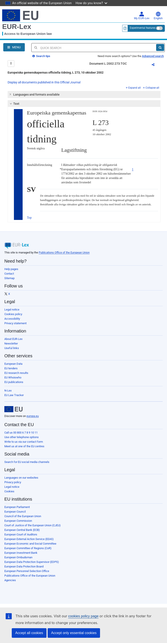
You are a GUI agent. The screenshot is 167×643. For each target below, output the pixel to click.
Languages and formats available (34, 94)
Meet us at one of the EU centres (24, 446)
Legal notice (11, 309)
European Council (15, 511)
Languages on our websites (21, 477)
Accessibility (12, 318)
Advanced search (153, 56)
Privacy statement (15, 323)
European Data (13, 363)
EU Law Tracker (14, 395)
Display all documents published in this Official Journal (44, 82)
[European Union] (13, 409)
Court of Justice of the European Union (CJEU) (32, 525)
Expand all (133, 87)
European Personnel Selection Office (26, 571)
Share (156, 65)
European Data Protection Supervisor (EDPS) (31, 562)
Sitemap (9, 278)
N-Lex (8, 390)
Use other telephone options (21, 437)
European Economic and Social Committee (30, 543)
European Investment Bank (20, 552)
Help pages (11, 269)
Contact (9, 273)
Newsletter (11, 343)
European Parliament (17, 507)
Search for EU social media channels (26, 462)
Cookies (9, 491)
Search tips (41, 56)
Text (14, 103)
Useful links (11, 348)
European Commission (18, 520)
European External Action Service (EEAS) (29, 539)
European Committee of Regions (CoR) (28, 548)
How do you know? (91, 3)
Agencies (10, 580)
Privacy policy (12, 482)
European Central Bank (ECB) (22, 530)
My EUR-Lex (141, 15)
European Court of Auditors (20, 534)
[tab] (84, 94)
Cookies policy (13, 314)
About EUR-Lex (13, 339)
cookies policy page (83, 616)
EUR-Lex (16, 26)
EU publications (13, 382)
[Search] (160, 47)
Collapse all (151, 87)
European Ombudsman (18, 557)
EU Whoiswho (12, 377)
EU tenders (11, 368)
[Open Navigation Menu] (14, 47)
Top (29, 217)
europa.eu (33, 416)
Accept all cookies (29, 633)
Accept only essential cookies (74, 633)
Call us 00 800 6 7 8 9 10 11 (21, 432)
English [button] (158, 15)
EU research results (16, 373)
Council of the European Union (22, 516)
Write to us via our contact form (23, 441)
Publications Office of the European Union (64, 252)
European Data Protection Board (23, 566)
